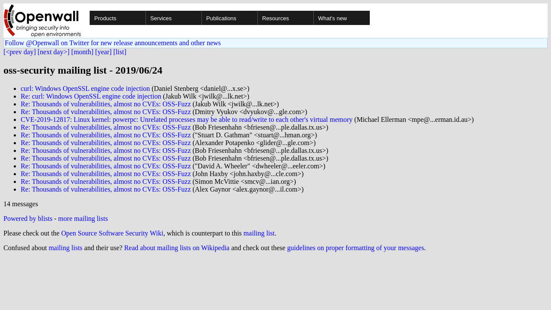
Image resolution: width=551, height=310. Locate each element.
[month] (82, 52)
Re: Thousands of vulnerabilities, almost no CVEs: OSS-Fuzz (106, 104)
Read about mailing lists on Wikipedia (176, 247)
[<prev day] (19, 52)
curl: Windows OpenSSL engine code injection (85, 88)
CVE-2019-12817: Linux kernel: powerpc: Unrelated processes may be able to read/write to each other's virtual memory (187, 119)
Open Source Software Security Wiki (112, 233)
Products (105, 18)
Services (161, 18)
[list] (119, 52)
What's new (332, 18)
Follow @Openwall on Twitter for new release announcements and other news (113, 42)
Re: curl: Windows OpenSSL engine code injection (91, 96)
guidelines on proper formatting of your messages (355, 247)
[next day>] (53, 52)
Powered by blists (28, 218)
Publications (221, 18)
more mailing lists (83, 218)
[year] (103, 52)
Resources (275, 18)
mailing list (259, 233)
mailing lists (66, 247)
